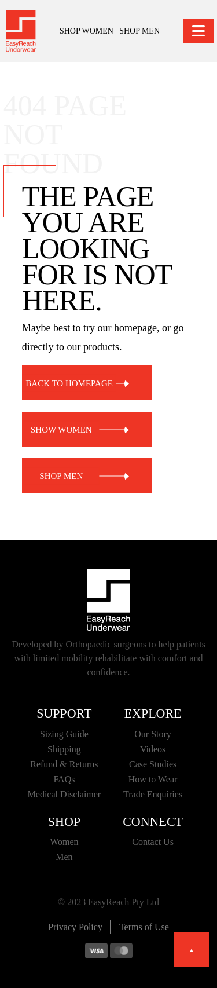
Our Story (152, 734)
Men (64, 857)
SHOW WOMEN (61, 429)
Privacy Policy (75, 927)
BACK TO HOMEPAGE (69, 382)
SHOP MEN (139, 31)
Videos (152, 749)
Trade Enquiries (152, 794)
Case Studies (152, 764)
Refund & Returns (64, 764)
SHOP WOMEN (86, 31)
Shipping (64, 749)
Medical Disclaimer (64, 794)
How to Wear (153, 779)
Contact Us (153, 842)
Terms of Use (144, 927)
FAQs (64, 779)
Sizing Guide (64, 734)
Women (64, 842)
